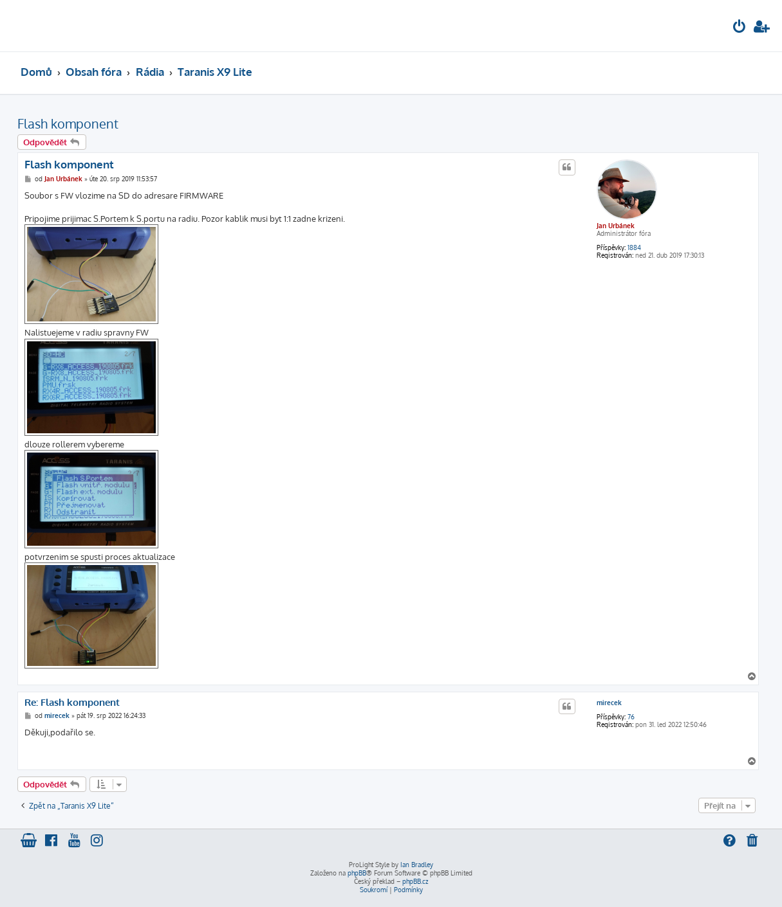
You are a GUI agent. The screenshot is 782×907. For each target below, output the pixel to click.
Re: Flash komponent (72, 702)
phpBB (357, 873)
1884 (634, 247)
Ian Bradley (416, 864)
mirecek (609, 702)
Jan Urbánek (616, 225)
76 (631, 717)
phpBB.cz (415, 881)
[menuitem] (740, 28)
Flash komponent (67, 123)
